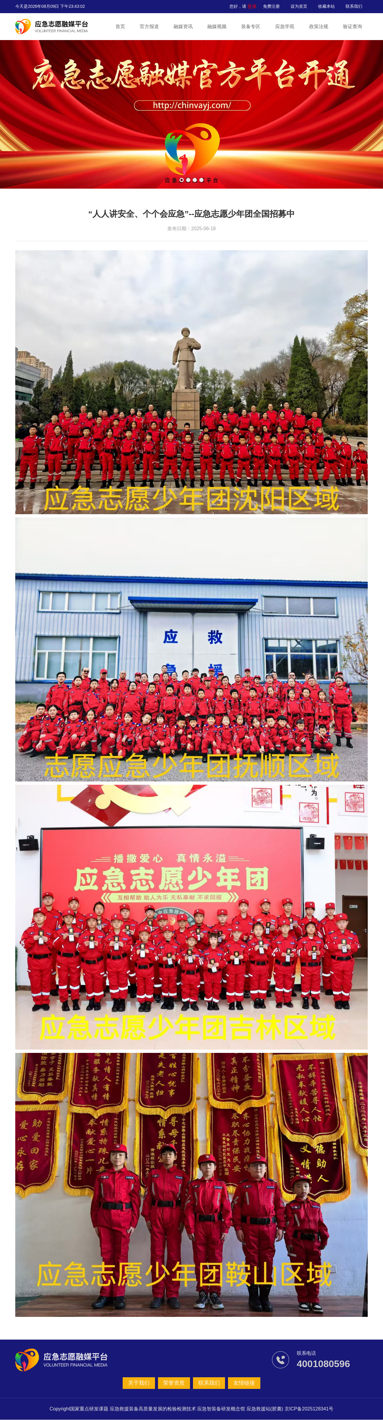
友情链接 (242, 1383)
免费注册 (271, 6)
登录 (252, 6)
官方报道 (149, 26)
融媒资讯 (183, 26)
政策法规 (318, 26)
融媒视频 (217, 26)
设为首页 (299, 6)
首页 (120, 26)
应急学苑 (284, 26)
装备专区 (250, 26)
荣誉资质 (174, 1383)
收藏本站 (326, 6)
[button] (182, 180)
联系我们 (354, 6)
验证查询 (352, 26)
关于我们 (140, 1383)
